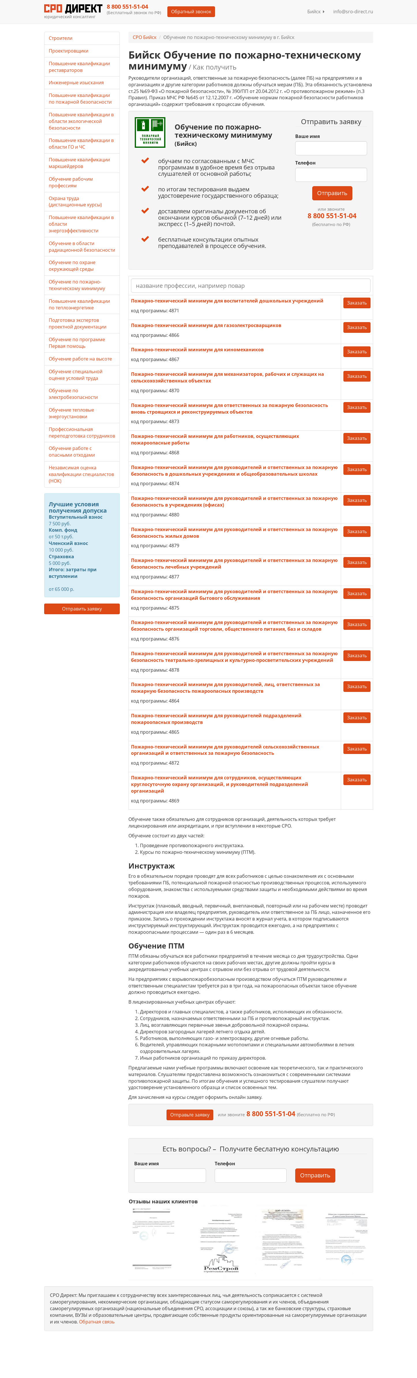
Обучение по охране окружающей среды (72, 265)
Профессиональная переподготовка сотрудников (82, 432)
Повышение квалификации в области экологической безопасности (81, 121)
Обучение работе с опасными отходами (72, 451)
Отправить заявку (82, 609)
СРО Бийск (144, 37)
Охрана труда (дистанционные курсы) (75, 201)
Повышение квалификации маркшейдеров (79, 162)
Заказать (357, 303)
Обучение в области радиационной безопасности (82, 246)
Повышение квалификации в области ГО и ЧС (81, 143)
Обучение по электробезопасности (73, 393)
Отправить (332, 193)
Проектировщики (68, 51)
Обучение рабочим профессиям (71, 182)
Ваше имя (307, 136)
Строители (60, 38)
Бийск (316, 11)
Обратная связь (97, 1322)
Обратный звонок (191, 11)
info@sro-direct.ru (353, 11)
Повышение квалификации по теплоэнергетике (79, 304)
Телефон (305, 163)
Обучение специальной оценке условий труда (75, 374)
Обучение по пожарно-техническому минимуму (77, 285)
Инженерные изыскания (76, 82)
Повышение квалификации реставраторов (79, 66)
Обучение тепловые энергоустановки (71, 413)
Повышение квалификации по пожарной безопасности (80, 98)
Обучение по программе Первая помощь (77, 342)
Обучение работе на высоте (80, 359)
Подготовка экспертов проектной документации (77, 323)
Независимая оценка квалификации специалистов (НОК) (81, 474)
